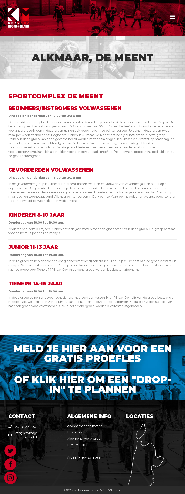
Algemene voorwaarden (84, 438)
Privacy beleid (77, 445)
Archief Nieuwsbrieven (83, 457)
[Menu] (172, 17)
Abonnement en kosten (84, 426)
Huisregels (75, 432)
